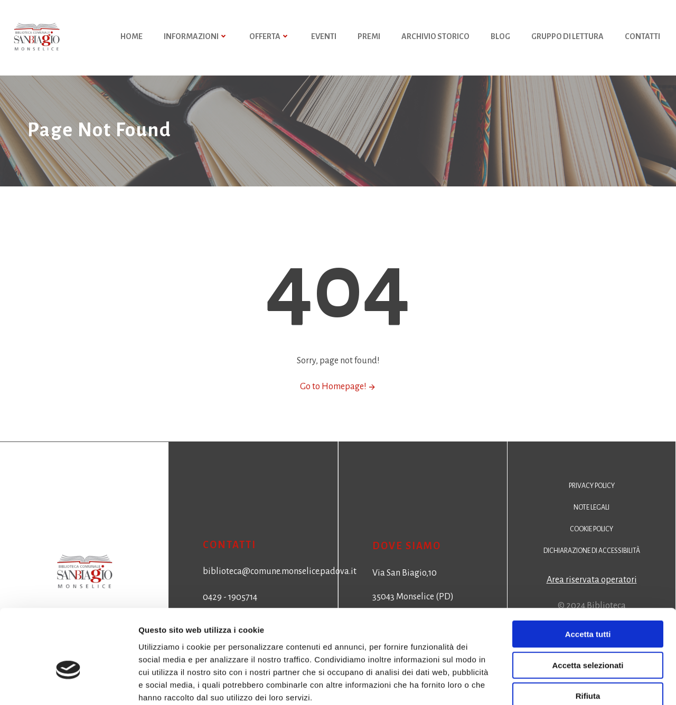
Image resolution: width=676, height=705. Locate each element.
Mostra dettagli (555, 684)
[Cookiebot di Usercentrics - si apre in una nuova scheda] (68, 684)
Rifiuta (588, 637)
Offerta (269, 37)
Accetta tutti (588, 575)
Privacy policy (592, 489)
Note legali (591, 511)
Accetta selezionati (587, 607)
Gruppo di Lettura (567, 37)
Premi (369, 37)
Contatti (642, 37)
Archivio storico (435, 37)
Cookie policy (591, 533)
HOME (131, 37)
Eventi (323, 37)
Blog (500, 37)
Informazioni (196, 37)
